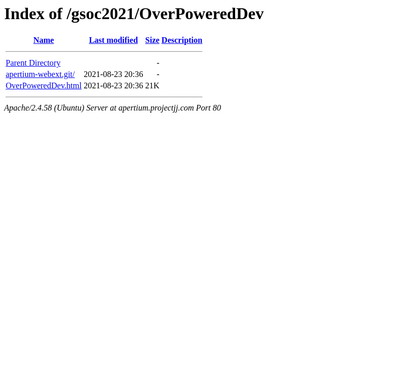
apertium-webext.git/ (40, 74)
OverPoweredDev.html (44, 85)
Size (152, 40)
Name (43, 40)
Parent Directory (33, 62)
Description (182, 40)
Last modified (113, 40)
